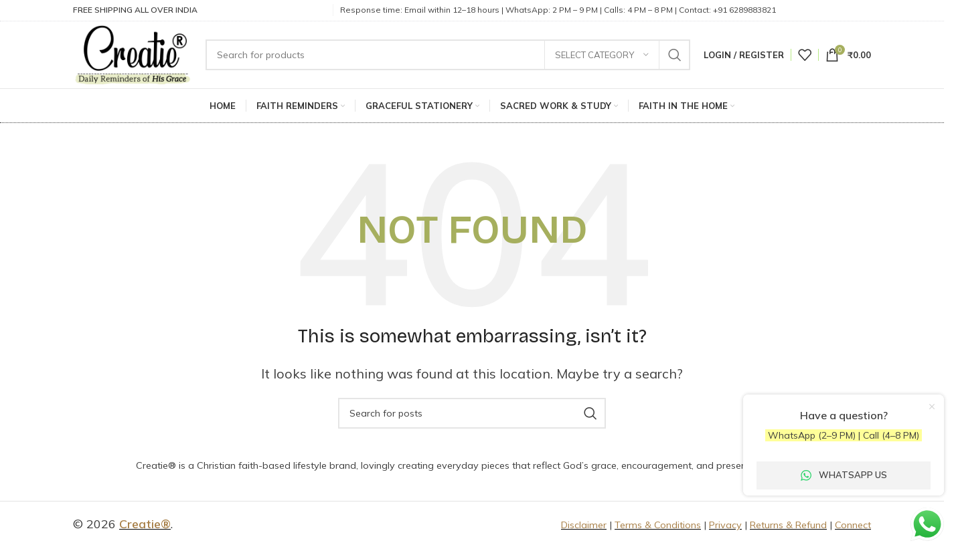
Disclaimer (584, 527)
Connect (853, 527)
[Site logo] (134, 54)
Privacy (725, 527)
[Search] (450, 55)
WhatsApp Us (844, 475)
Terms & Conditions (658, 527)
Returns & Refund (788, 527)
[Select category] (601, 55)
